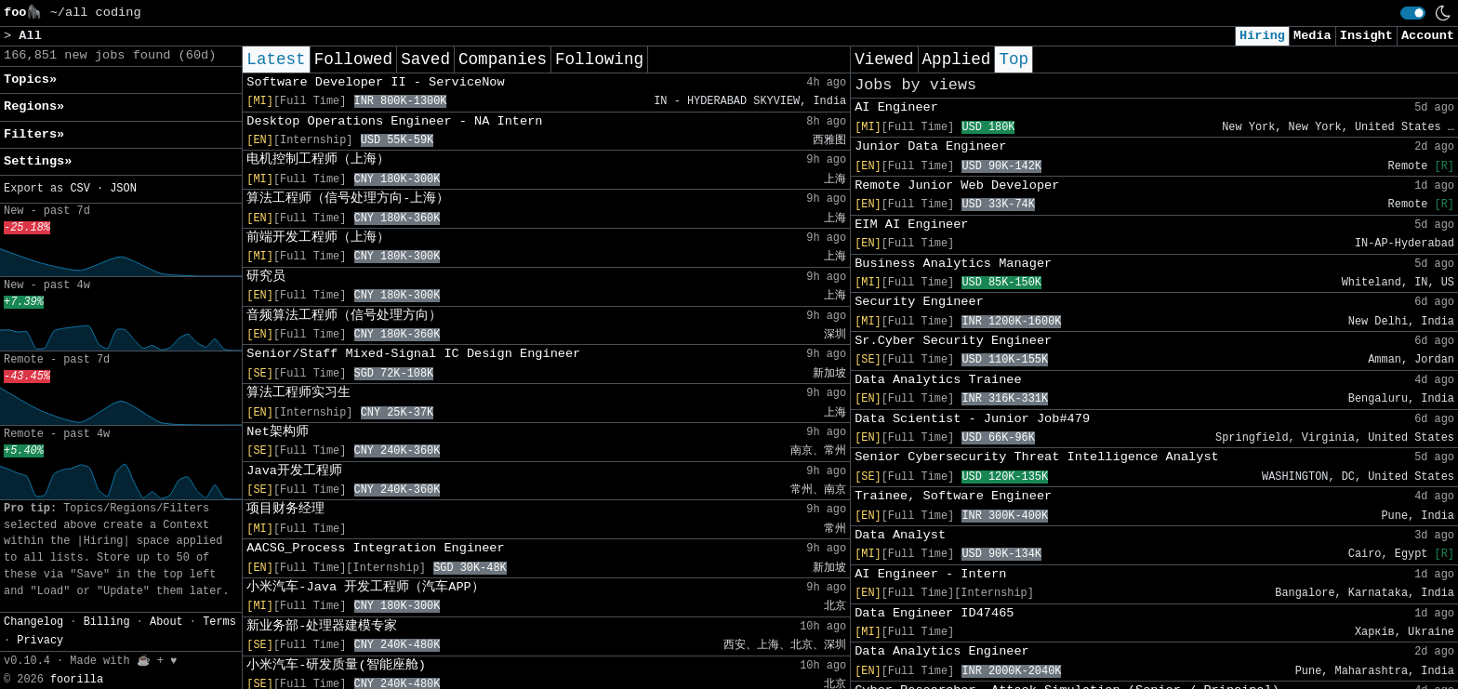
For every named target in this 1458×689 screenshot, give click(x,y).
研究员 (265, 277)
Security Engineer (919, 302)
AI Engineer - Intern (930, 574)
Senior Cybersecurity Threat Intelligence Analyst (1037, 457)
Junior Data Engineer (930, 146)
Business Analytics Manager (953, 264)
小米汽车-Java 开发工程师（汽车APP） (365, 587)
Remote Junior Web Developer (957, 185)
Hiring (1262, 36)
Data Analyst (900, 535)
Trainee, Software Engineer (953, 496)
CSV (79, 188)
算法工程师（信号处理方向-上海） (347, 198)
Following (599, 59)
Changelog (33, 622)
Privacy (40, 640)
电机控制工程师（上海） (318, 159)
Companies (502, 59)
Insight (1366, 36)
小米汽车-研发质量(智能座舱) (335, 665)
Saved (425, 59)
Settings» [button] (38, 161)
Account (1427, 36)
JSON (123, 188)
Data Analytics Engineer (942, 651)
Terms (219, 622)
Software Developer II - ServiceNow (375, 82)
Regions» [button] (34, 106)
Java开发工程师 (294, 471)
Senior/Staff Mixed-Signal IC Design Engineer (413, 354)
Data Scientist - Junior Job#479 (972, 419)
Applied (956, 59)
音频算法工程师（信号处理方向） (344, 316)
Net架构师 (277, 432)
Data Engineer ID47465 (934, 613)
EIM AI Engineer (911, 225)
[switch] (1412, 13)
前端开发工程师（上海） (318, 238)
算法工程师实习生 (298, 393)
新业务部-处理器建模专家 (321, 626)
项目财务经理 (285, 509)
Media (1312, 36)
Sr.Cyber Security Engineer (953, 341)
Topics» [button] (30, 79)
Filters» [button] (34, 134)
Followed (353, 59)
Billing (107, 622)
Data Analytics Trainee (938, 380)
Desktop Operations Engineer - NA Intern (394, 121)
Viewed (884, 59)
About (166, 622)
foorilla (76, 679)
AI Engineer (896, 107)
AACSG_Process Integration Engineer (375, 548)
